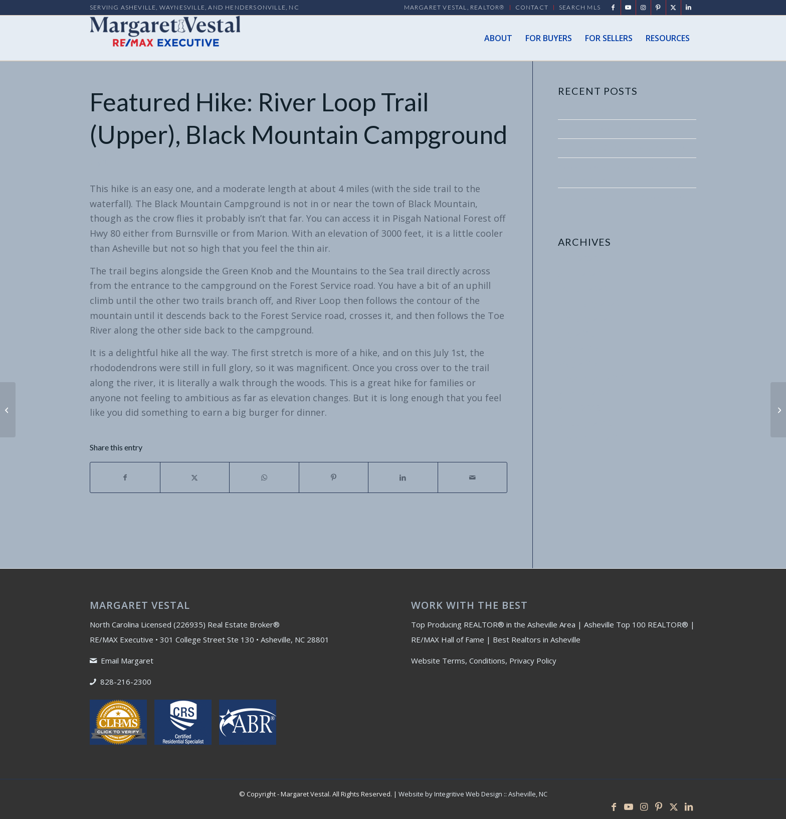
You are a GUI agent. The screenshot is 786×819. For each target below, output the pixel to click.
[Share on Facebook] (125, 477)
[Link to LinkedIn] (688, 7)
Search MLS (580, 7)
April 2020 (579, 274)
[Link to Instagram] (643, 7)
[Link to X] (673, 7)
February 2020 (589, 303)
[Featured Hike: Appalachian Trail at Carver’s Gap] (778, 409)
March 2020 (583, 289)
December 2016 (591, 378)
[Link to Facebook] (613, 7)
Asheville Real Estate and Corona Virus (621, 197)
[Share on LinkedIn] (403, 477)
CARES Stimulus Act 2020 (601, 128)
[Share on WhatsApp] (264, 477)
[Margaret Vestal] (165, 38)
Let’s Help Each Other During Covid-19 (622, 147)
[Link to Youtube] (628, 7)
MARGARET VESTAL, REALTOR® (454, 7)
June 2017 (578, 348)
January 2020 (585, 318)
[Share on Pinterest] (333, 477)
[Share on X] (195, 477)
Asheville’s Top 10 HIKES (599, 109)
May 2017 (578, 363)
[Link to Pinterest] (658, 7)
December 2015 (591, 437)
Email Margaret (127, 661)
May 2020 (578, 259)
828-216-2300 (125, 682)
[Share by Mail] (472, 477)
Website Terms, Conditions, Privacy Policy (483, 661)
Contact (531, 7)
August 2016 (584, 393)
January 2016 (585, 423)
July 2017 (577, 333)
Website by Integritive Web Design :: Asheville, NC (473, 793)
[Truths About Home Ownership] (8, 409)
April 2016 (579, 408)
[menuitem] (454, 7)
